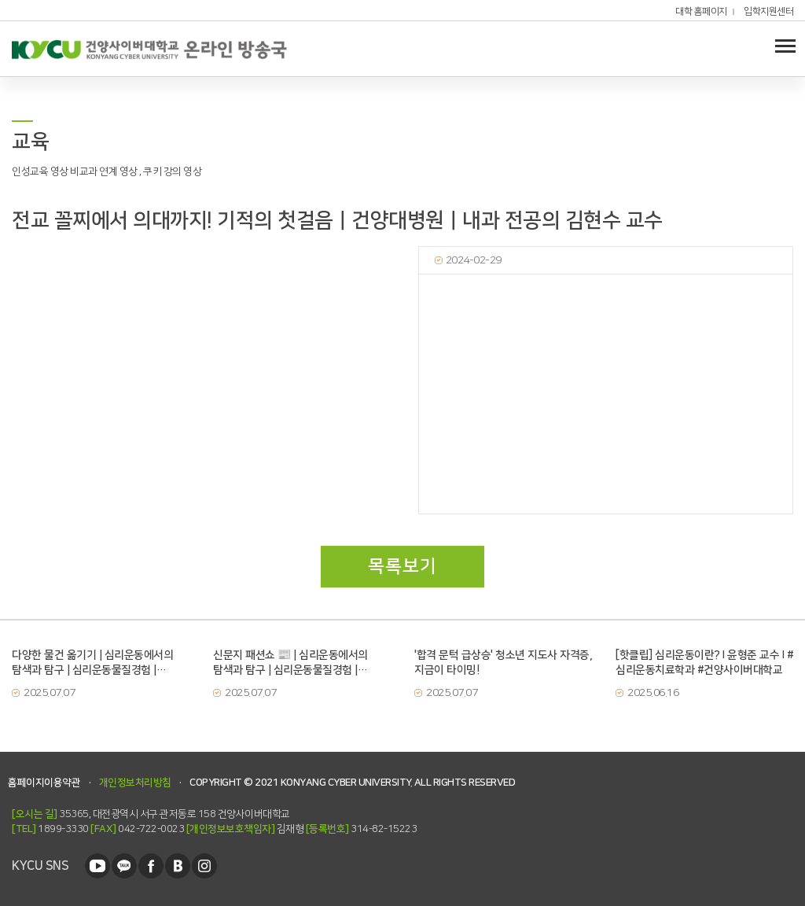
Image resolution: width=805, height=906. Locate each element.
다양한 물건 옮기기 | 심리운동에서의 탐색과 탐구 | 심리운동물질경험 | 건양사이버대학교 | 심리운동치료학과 (95, 663)
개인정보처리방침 (135, 782)
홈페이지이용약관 (44, 782)
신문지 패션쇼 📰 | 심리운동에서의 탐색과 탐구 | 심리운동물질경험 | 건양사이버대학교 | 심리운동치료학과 (296, 663)
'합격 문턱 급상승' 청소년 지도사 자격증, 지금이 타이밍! (503, 662)
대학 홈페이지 (701, 12)
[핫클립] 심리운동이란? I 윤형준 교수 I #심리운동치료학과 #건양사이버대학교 (704, 662)
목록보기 (402, 566)
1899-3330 (50, 828)
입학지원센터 (768, 12)
